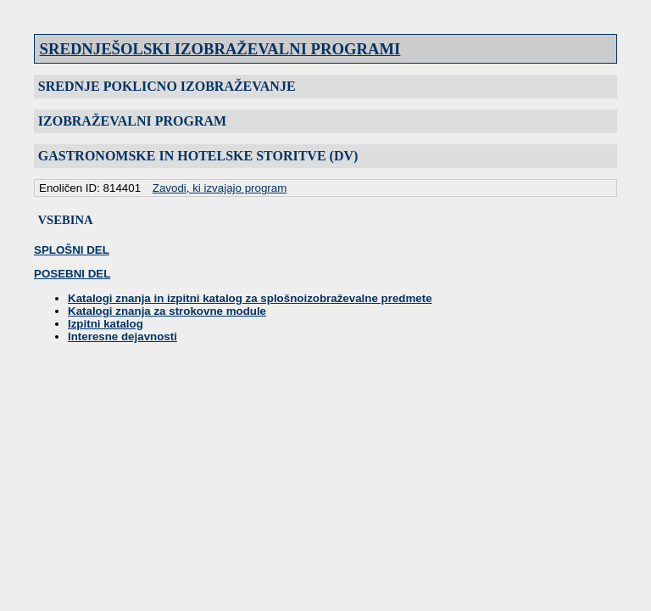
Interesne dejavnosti (122, 336)
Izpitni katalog (105, 323)
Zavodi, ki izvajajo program (220, 188)
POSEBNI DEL (72, 273)
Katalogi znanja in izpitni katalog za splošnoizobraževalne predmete (250, 298)
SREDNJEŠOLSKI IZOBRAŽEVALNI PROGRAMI (220, 49)
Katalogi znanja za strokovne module (167, 311)
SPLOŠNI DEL (71, 250)
